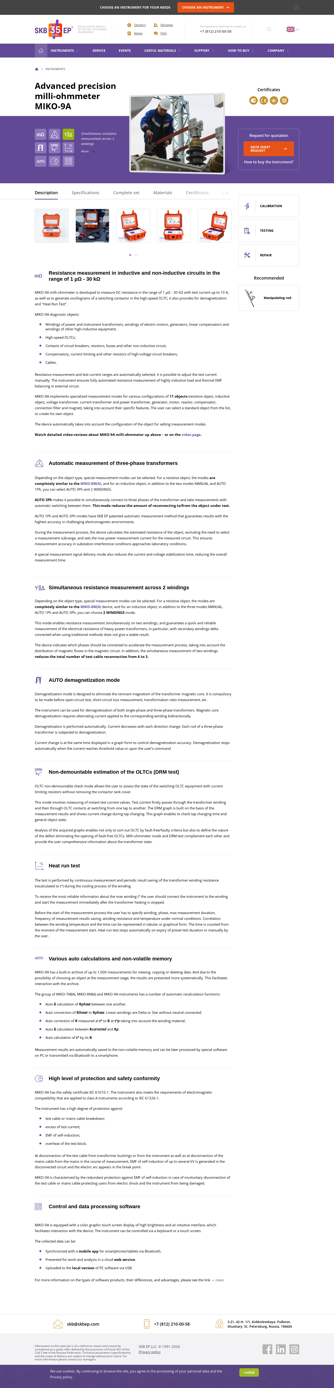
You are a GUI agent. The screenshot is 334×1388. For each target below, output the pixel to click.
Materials (162, 192)
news (219, 1280)
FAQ (160, 33)
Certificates (197, 192)
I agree (249, 1372)
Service (99, 50)
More (132, 151)
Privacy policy (150, 1351)
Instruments (65, 50)
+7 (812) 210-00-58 (215, 31)
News (135, 33)
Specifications (85, 192)
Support (204, 50)
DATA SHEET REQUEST (268, 149)
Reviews (163, 25)
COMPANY (278, 50)
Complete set (126, 192)
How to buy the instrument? (268, 161)
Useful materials (162, 50)
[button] (226, 192)
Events (125, 50)
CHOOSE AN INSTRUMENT (205, 7)
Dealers (136, 25)
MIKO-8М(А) (90, 483)
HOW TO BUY (241, 50)
